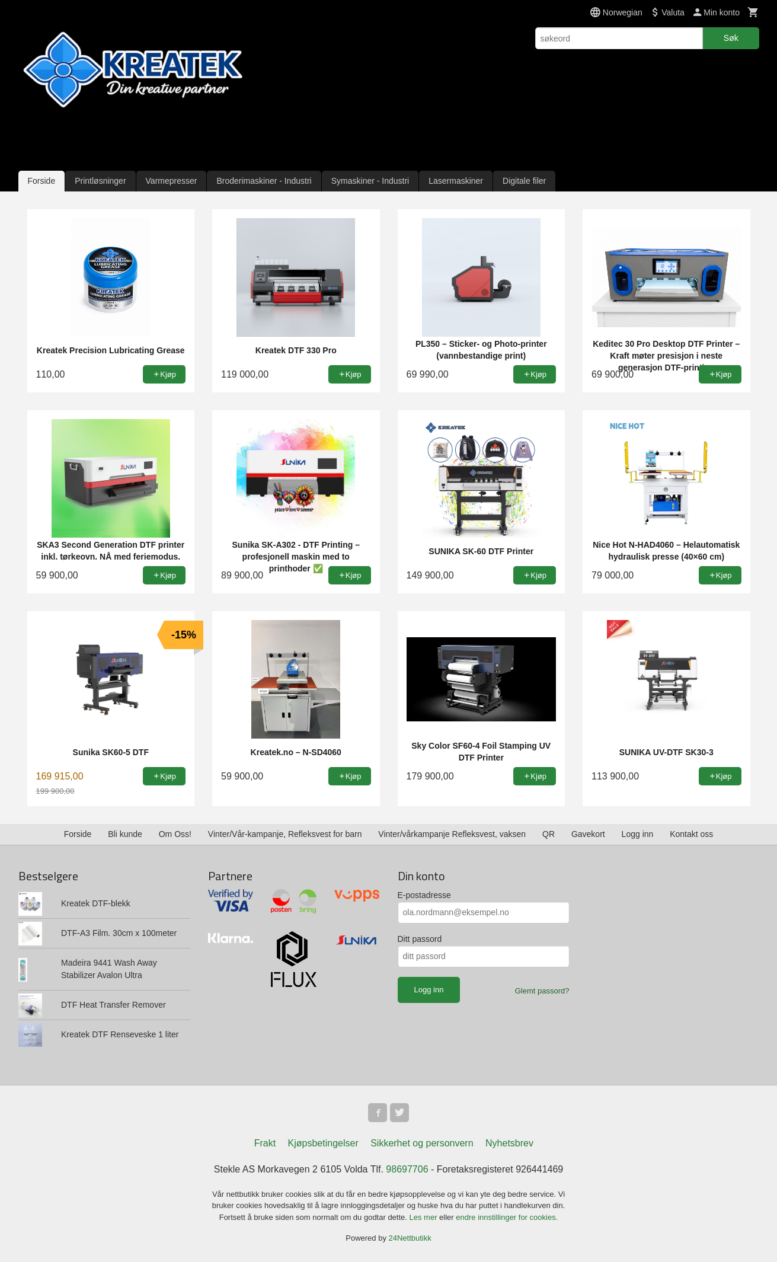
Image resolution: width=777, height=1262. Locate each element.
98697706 (407, 1169)
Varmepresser (171, 181)
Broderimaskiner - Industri (263, 181)
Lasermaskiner (456, 181)
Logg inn (638, 834)
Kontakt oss (691, 834)
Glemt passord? (542, 990)
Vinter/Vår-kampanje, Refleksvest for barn (285, 834)
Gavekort (588, 834)
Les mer (425, 1217)
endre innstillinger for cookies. (507, 1217)
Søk (731, 38)
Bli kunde (125, 834)
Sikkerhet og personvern (421, 1143)
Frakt (265, 1143)
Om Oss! (175, 834)
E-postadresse (424, 895)
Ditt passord (420, 939)
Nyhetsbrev (509, 1143)
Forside (42, 181)
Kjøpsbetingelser (323, 1143)
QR (548, 834)
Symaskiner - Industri (370, 181)
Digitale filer (524, 181)
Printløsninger (100, 181)
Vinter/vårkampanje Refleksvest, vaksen (452, 834)
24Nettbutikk (410, 1238)
